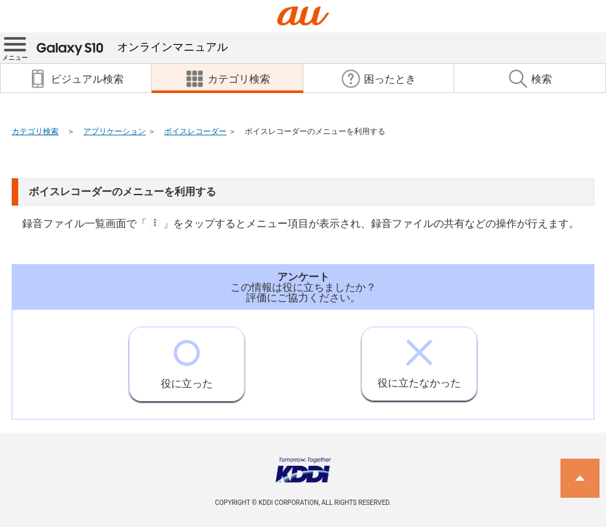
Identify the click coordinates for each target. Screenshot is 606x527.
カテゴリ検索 (35, 131)
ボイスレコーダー (195, 131)
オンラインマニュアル (132, 46)
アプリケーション (114, 131)
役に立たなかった (419, 358)
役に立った (187, 358)
